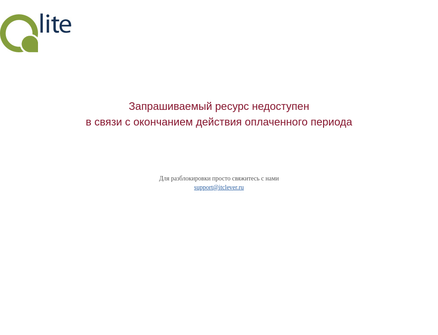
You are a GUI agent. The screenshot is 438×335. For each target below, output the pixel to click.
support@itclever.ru (219, 187)
